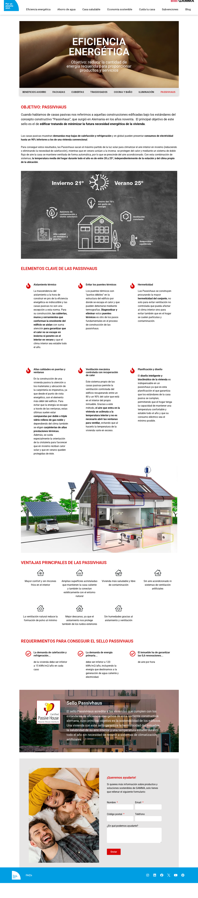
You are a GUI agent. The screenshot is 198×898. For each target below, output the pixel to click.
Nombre (111, 817)
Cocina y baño (123, 92)
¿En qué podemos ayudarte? (122, 840)
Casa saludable (91, 9)
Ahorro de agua (66, 9)
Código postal (115, 829)
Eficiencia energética (38, 9)
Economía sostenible (119, 9)
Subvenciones (170, 9)
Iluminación (146, 92)
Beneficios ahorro (34, 92)
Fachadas (59, 92)
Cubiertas (77, 92)
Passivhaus (168, 92)
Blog (188, 9)
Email (138, 817)
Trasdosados (98, 92)
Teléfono (140, 829)
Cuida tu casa (147, 9)
